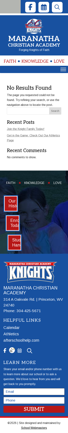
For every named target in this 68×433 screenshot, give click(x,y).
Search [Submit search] (55, 110)
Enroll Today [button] (15, 223)
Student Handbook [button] (17, 242)
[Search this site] (34, 111)
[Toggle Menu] (63, 69)
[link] (30, 7)
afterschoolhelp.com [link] (21, 340)
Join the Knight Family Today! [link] (25, 128)
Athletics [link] (11, 334)
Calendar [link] (11, 327)
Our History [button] (13, 203)
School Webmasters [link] (34, 427)
